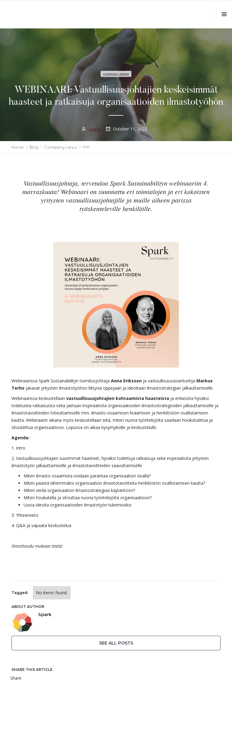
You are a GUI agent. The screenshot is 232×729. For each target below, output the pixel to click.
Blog (34, 147)
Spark (95, 129)
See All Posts (116, 643)
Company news (116, 73)
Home (17, 147)
